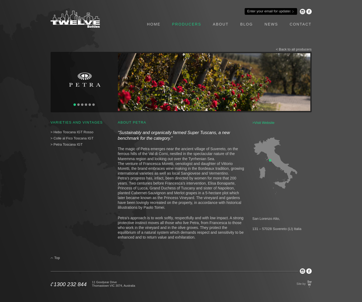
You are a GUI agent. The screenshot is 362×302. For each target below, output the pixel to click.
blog (246, 24)
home (153, 24)
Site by (301, 283)
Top (57, 258)
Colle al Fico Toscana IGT (74, 138)
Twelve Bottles (75, 19)
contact (300, 24)
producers (186, 24)
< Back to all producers (294, 49)
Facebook (309, 11)
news (271, 24)
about (221, 24)
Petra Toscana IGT (68, 144)
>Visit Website (263, 123)
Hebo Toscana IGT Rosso (73, 132)
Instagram (302, 11)
